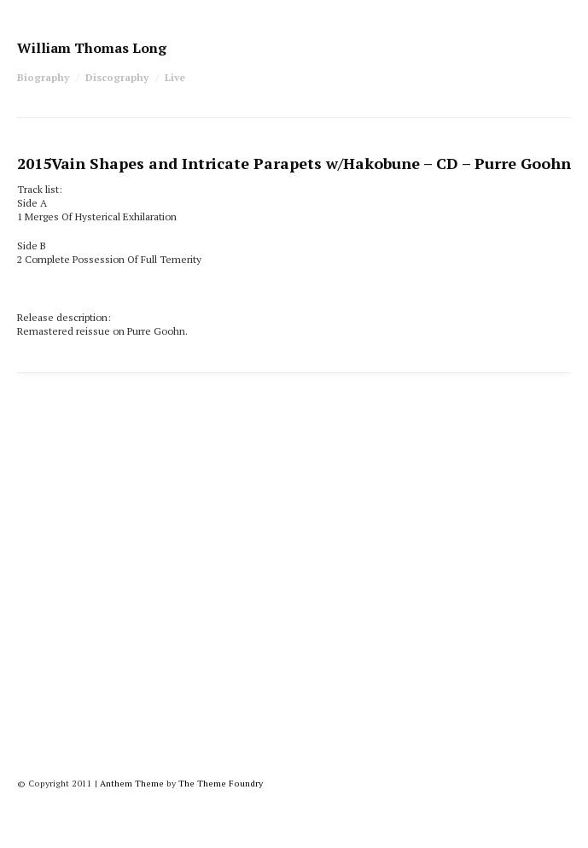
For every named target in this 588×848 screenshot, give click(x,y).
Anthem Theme (132, 783)
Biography (43, 77)
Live (175, 77)
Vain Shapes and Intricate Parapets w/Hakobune (294, 163)
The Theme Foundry (220, 783)
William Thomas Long (91, 47)
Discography (116, 77)
